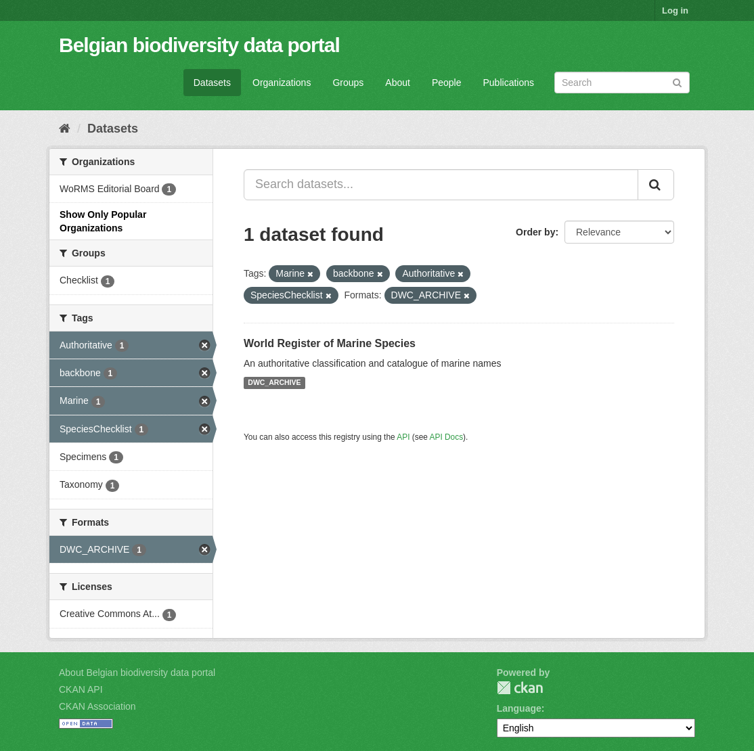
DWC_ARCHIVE (274, 383)
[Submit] (677, 81)
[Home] (64, 128)
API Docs (447, 437)
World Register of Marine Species (330, 343)
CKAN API (81, 689)
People (447, 82)
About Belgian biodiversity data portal (137, 672)
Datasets (212, 82)
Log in (675, 10)
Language (519, 708)
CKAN (520, 688)
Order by (535, 232)
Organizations (281, 82)
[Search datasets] (622, 82)
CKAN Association (97, 706)
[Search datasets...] (441, 184)
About (397, 82)
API (403, 437)
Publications (509, 82)
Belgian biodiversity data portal (199, 45)
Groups (347, 82)
